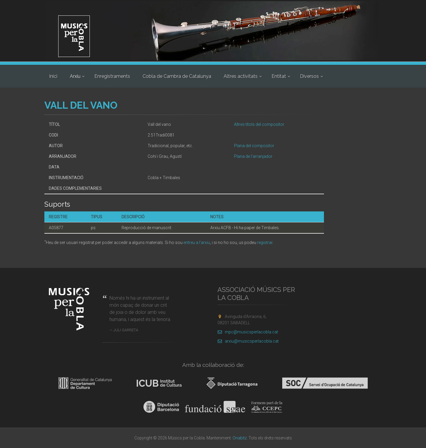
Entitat (279, 76)
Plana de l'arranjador (253, 156)
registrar (264, 242)
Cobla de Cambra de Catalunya (177, 76)
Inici (53, 76)
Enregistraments (112, 76)
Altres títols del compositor (259, 124)
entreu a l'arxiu (196, 242)
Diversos (309, 76)
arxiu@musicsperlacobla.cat (248, 341)
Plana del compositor (254, 145)
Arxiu (75, 76)
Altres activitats (241, 76)
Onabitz (240, 438)
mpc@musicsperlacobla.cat (247, 332)
